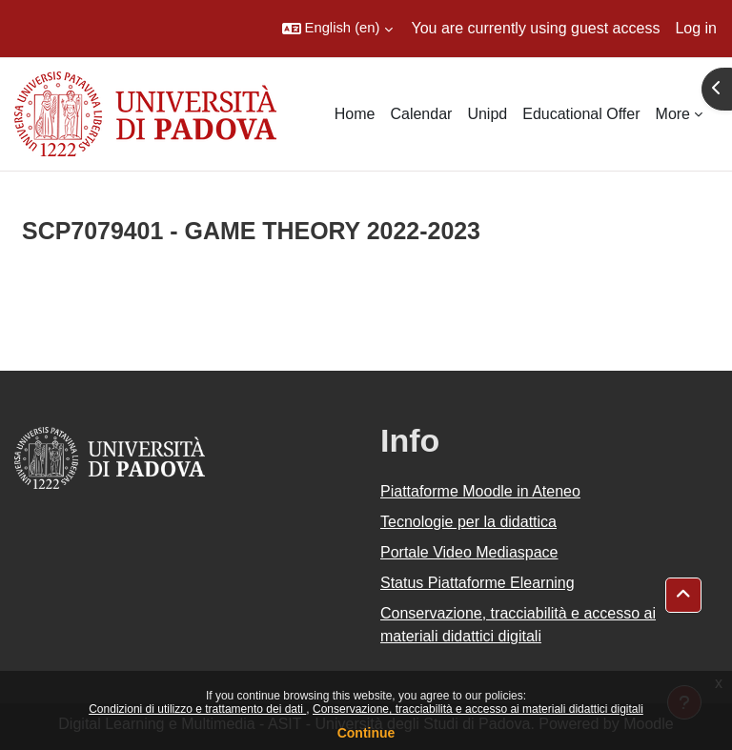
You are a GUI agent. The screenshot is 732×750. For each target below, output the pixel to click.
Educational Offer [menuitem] (581, 114)
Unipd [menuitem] (487, 114)
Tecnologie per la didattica (468, 522)
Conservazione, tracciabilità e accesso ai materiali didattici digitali (478, 709)
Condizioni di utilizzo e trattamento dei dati (197, 709)
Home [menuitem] (355, 114)
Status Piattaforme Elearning (477, 583)
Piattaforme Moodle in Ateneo (480, 491)
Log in (696, 28)
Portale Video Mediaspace (469, 552)
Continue (366, 732)
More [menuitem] (673, 114)
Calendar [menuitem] (421, 114)
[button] (337, 28)
